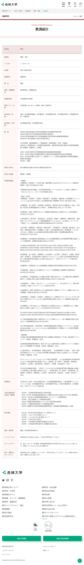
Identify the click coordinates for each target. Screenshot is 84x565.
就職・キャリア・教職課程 (15, 498)
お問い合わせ (50, 502)
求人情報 (48, 498)
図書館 (7, 509)
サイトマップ (6, 554)
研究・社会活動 (51, 487)
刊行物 (47, 494)
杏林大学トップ (6, 11)
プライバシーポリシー (49, 546)
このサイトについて (8, 550)
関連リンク (46, 550)
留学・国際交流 (11, 502)
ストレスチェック (51, 513)
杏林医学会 (9, 516)
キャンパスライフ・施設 (14, 505)
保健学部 (27, 11)
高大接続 (8, 513)
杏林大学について (11, 487)
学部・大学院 (18, 11)
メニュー (75, 16)
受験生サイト (10, 494)
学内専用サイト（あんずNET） (56, 505)
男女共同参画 (50, 491)
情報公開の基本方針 (8, 546)
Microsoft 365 (50, 509)
